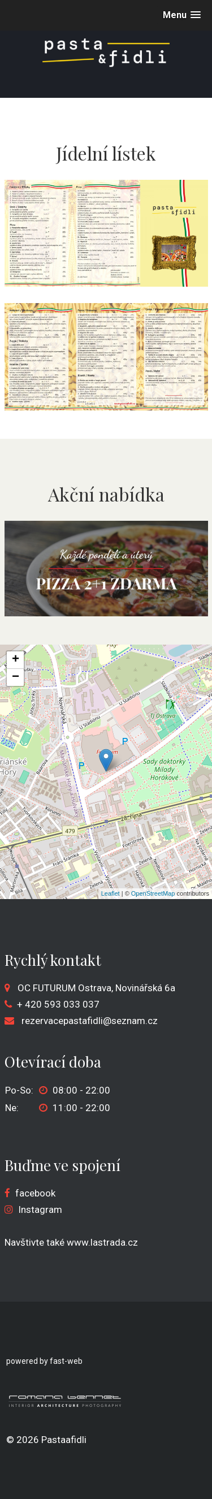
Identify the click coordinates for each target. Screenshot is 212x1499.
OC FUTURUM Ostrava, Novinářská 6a (96, 987)
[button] (181, 15)
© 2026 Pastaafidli (46, 1439)
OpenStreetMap (153, 893)
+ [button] (15, 659)
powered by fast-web (44, 1361)
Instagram (40, 1209)
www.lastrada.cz (102, 1242)
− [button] (15, 677)
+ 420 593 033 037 (58, 1004)
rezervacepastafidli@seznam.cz (89, 1020)
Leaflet (110, 893)
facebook (35, 1193)
